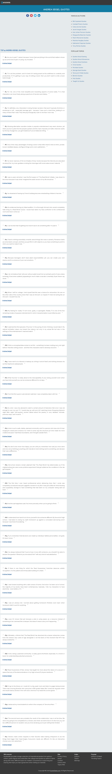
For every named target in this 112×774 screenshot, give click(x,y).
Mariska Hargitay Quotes (81, 40)
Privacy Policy (62, 756)
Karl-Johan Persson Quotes (81, 32)
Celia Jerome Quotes (79, 27)
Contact (60, 760)
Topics (76, 758)
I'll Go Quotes (77, 65)
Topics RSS (61, 764)
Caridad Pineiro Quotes (80, 24)
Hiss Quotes (76, 78)
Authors (76, 756)
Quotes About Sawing (80, 56)
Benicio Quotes (78, 75)
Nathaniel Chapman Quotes (82, 43)
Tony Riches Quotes (79, 46)
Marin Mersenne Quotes (80, 38)
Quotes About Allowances (81, 59)
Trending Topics (96, 758)
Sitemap (77, 760)
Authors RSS (62, 762)
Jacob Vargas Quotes (79, 29)
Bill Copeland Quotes (79, 21)
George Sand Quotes (79, 70)
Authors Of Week (96, 756)
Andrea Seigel (7, 63)
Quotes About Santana (80, 62)
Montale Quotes (78, 67)
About (60, 758)
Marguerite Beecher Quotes (82, 35)
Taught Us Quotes (78, 81)
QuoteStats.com (55, 770)
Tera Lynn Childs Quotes (80, 73)
